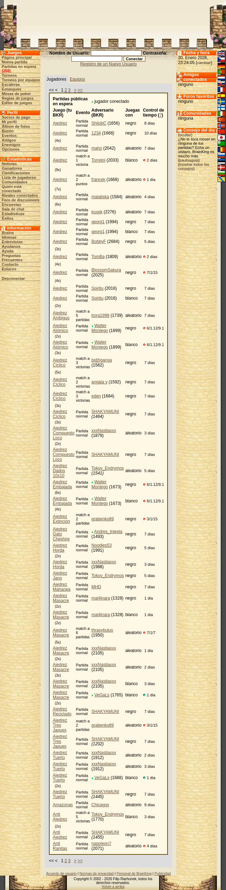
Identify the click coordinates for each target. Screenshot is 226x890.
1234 (96, 133)
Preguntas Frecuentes (12, 257)
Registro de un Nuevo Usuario (108, 64)
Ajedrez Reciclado (62, 711)
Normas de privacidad (97, 874)
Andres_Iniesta (108, 531)
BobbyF (99, 241)
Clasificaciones (16, 173)
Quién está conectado (11, 188)
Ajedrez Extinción (61, 519)
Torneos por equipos (21, 80)
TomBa (98, 256)
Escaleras (11, 84)
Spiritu (97, 288)
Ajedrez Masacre (61, 598)
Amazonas (63, 804)
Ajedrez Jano (60, 576)
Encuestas (11, 204)
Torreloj (98, 160)
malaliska (100, 196)
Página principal (17, 57)
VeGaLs (101, 694)
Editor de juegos (17, 103)
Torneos (9, 75)
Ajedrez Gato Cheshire (61, 534)
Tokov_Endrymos (108, 468)
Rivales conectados (20, 195)
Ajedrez (60, 123)
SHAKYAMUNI (105, 411)
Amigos (9, 140)
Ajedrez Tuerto (60, 755)
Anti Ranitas (60, 846)
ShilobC (99, 123)
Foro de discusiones (20, 200)
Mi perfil (9, 122)
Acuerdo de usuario (61, 874)
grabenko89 (103, 518)
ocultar (185, 135)
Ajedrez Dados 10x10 (60, 470)
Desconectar (13, 278)
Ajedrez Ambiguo (61, 315)
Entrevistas (12, 242)
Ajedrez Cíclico (60, 363)
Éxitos (7, 218)
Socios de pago (16, 117)
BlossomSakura (106, 270)
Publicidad (163, 874)
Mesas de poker (16, 94)
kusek (97, 211)
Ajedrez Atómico (60, 328)
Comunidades (14, 182)
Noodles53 (102, 545)
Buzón (8, 131)
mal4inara (101, 598)
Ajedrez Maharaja (61, 587)
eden (96, 396)
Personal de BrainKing (134, 874)
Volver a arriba (113, 887)
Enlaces (9, 269)
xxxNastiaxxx (104, 430)
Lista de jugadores (19, 177)
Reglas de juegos (17, 98)
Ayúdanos (11, 246)
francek (98, 179)
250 (6, 71)
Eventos (9, 135)
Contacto (10, 264)
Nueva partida (14, 62)
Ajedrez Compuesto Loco (63, 433)
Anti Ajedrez (60, 817)
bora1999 (100, 315)
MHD (96, 586)
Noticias (9, 164)
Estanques (11, 89)
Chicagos (100, 804)
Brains (8, 233)
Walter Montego (100, 328)
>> (80, 90)
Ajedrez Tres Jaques (60, 725)
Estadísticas (13, 214)
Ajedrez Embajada (62, 484)
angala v (99, 382)
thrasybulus (102, 630)
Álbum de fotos (16, 126)
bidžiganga (102, 360)
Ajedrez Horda (60, 548)
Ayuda (7, 251)
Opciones (10, 149)
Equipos (77, 79)
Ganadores (12, 168)
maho (97, 148)
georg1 (98, 221)
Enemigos (11, 145)
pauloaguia (189, 160)
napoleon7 (101, 843)
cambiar (204, 63)
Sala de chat (13, 209)
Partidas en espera (19, 66)
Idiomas (9, 237)
